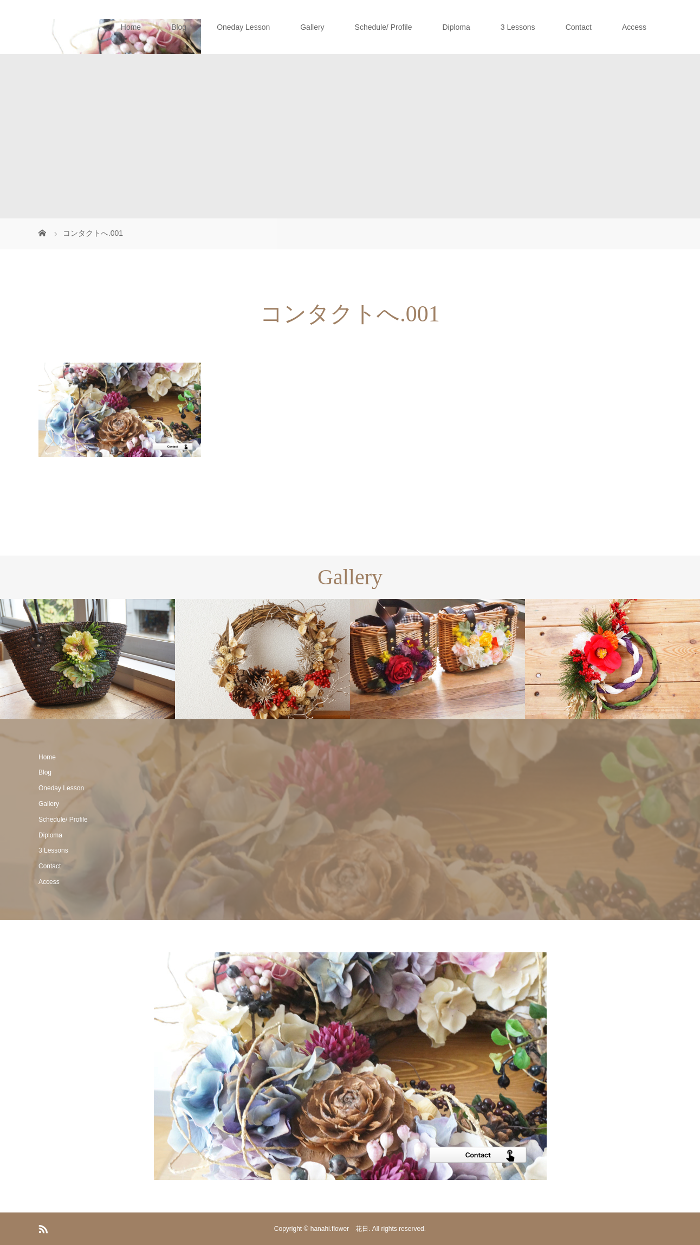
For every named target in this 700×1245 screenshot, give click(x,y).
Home (131, 27)
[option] (87, 659)
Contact (579, 27)
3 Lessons (518, 27)
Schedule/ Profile (383, 27)
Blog (178, 27)
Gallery (312, 27)
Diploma (456, 27)
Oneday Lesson (243, 27)
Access (634, 27)
